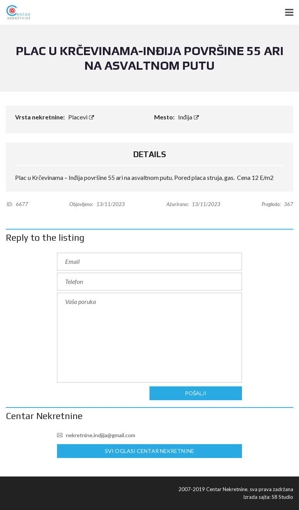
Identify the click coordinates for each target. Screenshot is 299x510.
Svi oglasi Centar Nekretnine (149, 451)
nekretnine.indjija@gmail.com (96, 435)
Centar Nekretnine (44, 416)
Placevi (81, 117)
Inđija (188, 117)
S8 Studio (282, 497)
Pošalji (196, 393)
